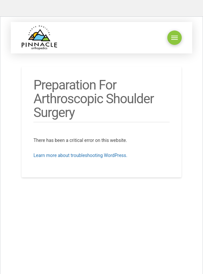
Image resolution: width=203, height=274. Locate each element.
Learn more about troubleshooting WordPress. (80, 155)
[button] (174, 37)
